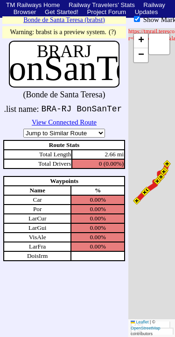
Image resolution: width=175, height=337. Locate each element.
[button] (167, 164)
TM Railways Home (33, 4)
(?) (112, 32)
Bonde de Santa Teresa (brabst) (64, 19)
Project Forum (106, 11)
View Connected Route (64, 122)
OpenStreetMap (146, 328)
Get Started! (61, 11)
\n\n (64, 133)
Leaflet (140, 322)
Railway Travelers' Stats (102, 4)
